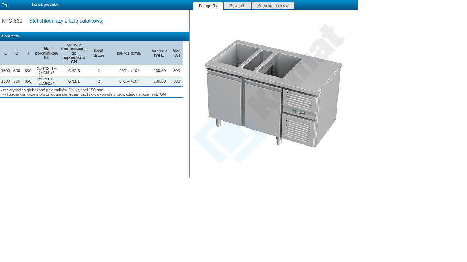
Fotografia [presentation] (208, 6)
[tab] (208, 6)
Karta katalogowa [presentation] (273, 6)
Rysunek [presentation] (237, 6)
